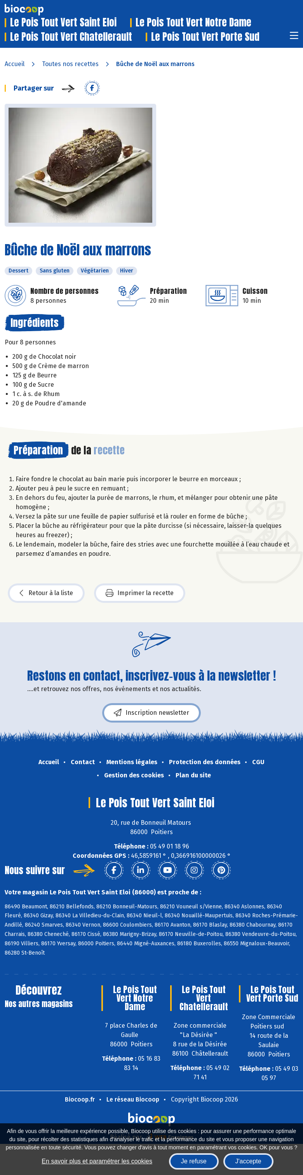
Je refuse (194, 1161)
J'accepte (248, 1161)
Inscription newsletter (151, 713)
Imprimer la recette (140, 593)
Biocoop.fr (80, 1099)
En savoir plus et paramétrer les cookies (97, 1161)
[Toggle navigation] (294, 38)
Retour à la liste (46, 593)
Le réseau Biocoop (132, 1099)
